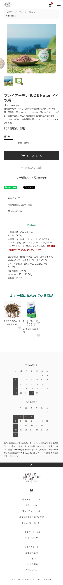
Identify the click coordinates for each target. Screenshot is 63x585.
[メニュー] (58, 4)
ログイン (32, 559)
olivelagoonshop (26, 579)
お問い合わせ (32, 570)
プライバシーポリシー (31, 523)
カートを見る (31, 564)
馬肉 (31, 12)
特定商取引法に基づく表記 (20, 205)
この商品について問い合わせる (31, 177)
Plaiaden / (10, 16)
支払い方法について (31, 511)
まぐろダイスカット (12, 321)
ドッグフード (20, 12)
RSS (27, 538)
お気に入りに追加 (31, 167)
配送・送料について (31, 499)
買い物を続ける (15, 211)
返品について (14, 198)
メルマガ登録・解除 (31, 532)
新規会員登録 (32, 553)
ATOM (34, 538)
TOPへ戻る (31, 465)
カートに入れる (31, 155)
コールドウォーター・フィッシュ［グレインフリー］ (31, 323)
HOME (8, 12)
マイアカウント (31, 547)
